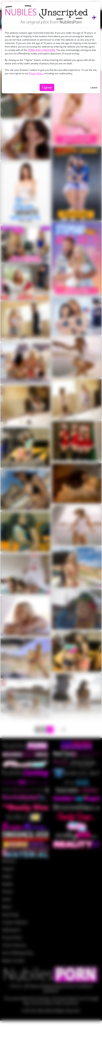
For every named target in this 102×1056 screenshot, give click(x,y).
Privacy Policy (36, 73)
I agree (47, 87)
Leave (94, 87)
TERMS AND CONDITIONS (41, 50)
